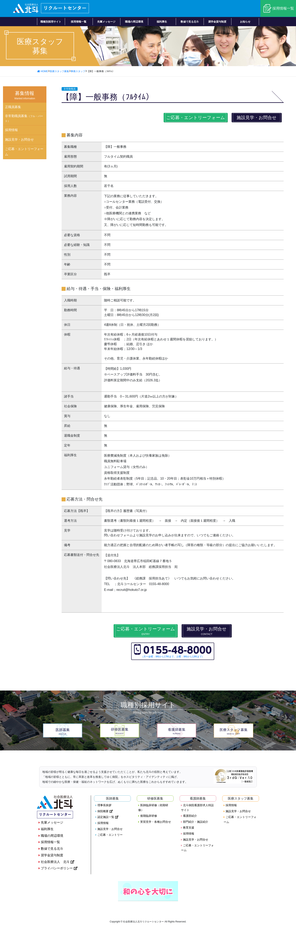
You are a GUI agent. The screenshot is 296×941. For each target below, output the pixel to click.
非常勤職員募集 (24, 118)
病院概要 (103, 811)
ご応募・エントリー (110, 834)
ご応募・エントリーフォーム (195, 117)
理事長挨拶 (104, 805)
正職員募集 (13, 107)
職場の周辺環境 (52, 835)
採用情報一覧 (283, 8)
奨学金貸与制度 (52, 855)
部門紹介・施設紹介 (195, 821)
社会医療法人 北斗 (55, 861)
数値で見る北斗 (52, 848)
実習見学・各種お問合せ (155, 821)
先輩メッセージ (52, 822)
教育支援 (188, 827)
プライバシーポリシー (57, 868)
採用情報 (11, 130)
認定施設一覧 (105, 817)
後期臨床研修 (148, 815)
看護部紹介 (190, 815)
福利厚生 (47, 829)
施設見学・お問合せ (257, 117)
